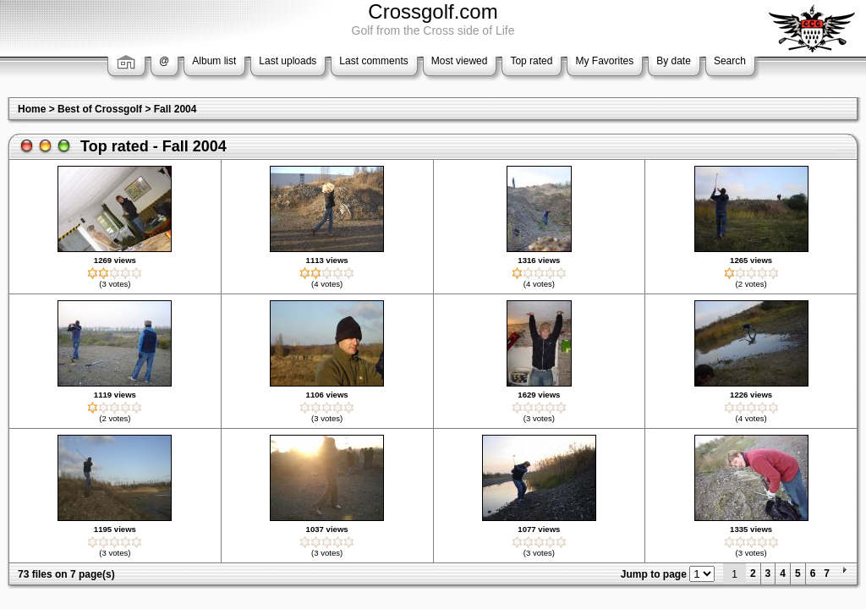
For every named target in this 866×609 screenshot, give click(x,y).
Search (730, 61)
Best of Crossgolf (100, 109)
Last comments (373, 61)
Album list (214, 61)
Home (32, 109)
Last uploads (287, 61)
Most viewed (459, 61)
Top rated (531, 61)
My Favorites (604, 61)
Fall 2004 (175, 109)
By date (673, 61)
